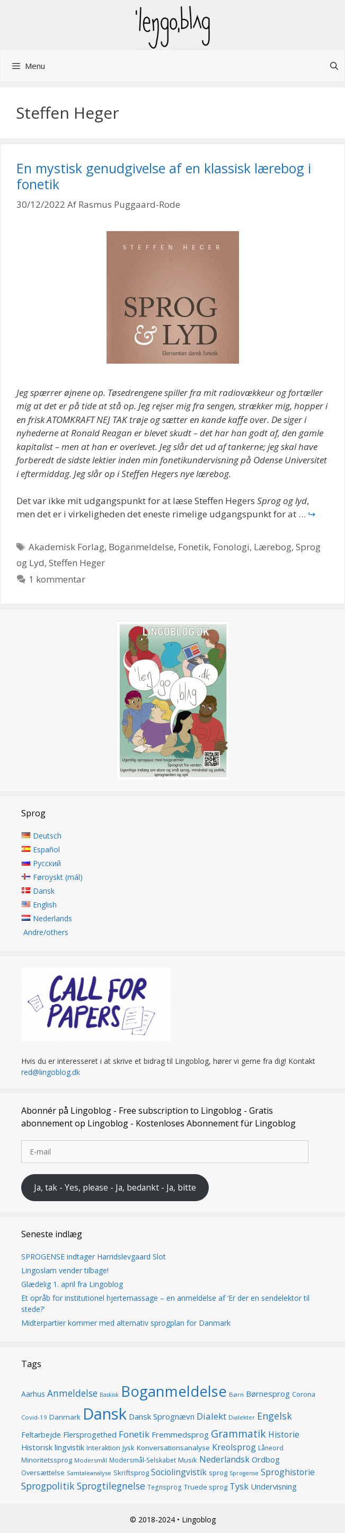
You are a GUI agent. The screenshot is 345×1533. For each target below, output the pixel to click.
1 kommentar (57, 579)
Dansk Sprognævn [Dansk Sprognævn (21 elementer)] (161, 1416)
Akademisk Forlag (66, 547)
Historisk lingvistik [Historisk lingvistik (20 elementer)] (52, 1447)
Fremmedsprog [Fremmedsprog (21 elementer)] (180, 1434)
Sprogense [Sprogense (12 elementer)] (244, 1473)
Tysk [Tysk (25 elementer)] (239, 1486)
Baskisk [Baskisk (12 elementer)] (109, 1394)
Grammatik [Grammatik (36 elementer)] (238, 1433)
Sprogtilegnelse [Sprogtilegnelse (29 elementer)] (111, 1485)
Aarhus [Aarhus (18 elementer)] (33, 1394)
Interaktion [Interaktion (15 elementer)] (103, 1447)
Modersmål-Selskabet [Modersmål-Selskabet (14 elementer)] (142, 1460)
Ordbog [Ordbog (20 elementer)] (266, 1459)
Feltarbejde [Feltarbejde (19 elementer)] (41, 1435)
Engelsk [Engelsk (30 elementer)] (274, 1415)
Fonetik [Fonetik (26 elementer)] (134, 1434)
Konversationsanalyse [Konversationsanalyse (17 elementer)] (173, 1447)
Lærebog (272, 547)
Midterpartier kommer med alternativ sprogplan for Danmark (126, 1323)
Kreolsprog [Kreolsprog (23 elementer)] (234, 1447)
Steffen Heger (77, 563)
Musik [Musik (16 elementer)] (187, 1460)
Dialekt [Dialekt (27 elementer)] (211, 1416)
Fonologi (231, 547)
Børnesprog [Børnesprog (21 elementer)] (268, 1393)
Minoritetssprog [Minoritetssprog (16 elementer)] (46, 1460)
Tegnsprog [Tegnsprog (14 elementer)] (164, 1487)
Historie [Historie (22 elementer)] (283, 1434)
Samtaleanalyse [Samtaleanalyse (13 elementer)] (89, 1473)
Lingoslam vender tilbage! (65, 1270)
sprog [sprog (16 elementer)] (218, 1472)
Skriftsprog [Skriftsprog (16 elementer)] (131, 1472)
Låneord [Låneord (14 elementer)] (271, 1447)
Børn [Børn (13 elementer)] (236, 1394)
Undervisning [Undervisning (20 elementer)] (274, 1486)
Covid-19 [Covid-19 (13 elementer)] (34, 1417)
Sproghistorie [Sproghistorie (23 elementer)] (288, 1472)
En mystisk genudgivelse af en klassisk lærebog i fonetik (163, 176)
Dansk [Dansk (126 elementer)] (105, 1413)
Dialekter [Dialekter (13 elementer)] (241, 1417)
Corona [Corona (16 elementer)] (303, 1394)
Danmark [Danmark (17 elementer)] (65, 1417)
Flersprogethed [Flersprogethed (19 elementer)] (90, 1435)
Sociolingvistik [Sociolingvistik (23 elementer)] (179, 1472)
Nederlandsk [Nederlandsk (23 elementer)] (224, 1459)
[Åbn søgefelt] (334, 66)
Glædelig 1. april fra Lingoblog (72, 1284)
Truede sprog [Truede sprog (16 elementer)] (205, 1487)
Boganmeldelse (141, 547)
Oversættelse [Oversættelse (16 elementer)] (43, 1472)
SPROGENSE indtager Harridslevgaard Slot (93, 1257)
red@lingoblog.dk (50, 1072)
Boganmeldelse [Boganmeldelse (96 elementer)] (174, 1391)
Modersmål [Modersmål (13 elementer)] (90, 1460)
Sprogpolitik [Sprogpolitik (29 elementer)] (48, 1485)
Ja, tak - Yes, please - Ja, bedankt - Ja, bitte (115, 1187)
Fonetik (193, 547)
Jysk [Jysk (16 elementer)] (128, 1447)
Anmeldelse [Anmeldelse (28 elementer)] (72, 1393)
